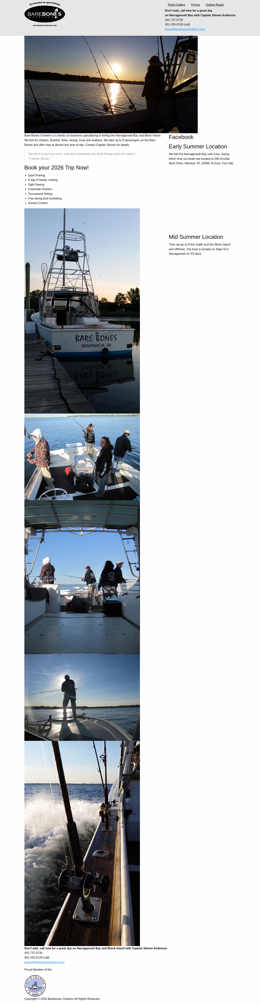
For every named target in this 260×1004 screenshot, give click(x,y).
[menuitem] (176, 4)
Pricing (195, 4)
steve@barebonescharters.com (185, 29)
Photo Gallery (176, 4)
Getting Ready (215, 4)
